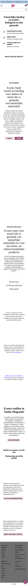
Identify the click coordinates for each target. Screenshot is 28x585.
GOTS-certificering (16, 352)
